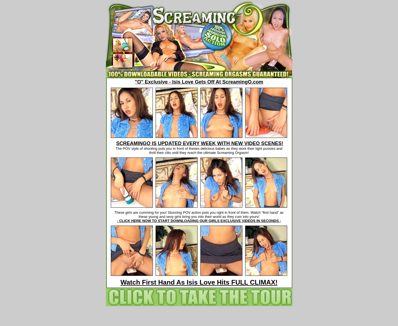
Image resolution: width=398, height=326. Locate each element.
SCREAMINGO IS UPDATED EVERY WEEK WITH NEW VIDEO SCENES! (199, 143)
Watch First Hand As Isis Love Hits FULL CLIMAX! (199, 282)
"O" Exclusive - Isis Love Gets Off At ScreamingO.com (199, 82)
